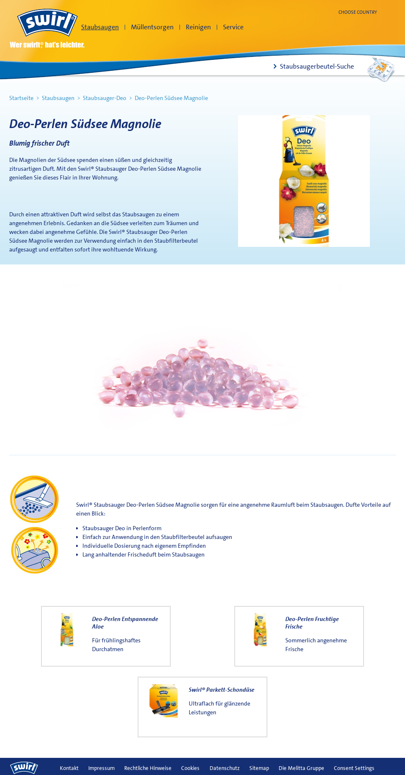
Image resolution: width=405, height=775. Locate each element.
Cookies (190, 768)
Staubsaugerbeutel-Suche (317, 66)
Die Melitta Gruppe (301, 768)
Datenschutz (225, 768)
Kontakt (69, 768)
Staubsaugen (100, 27)
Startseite (21, 98)
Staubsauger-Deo (104, 98)
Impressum (101, 768)
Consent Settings (354, 768)
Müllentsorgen (152, 27)
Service (233, 27)
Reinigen (198, 27)
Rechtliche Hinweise (148, 768)
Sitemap (259, 768)
